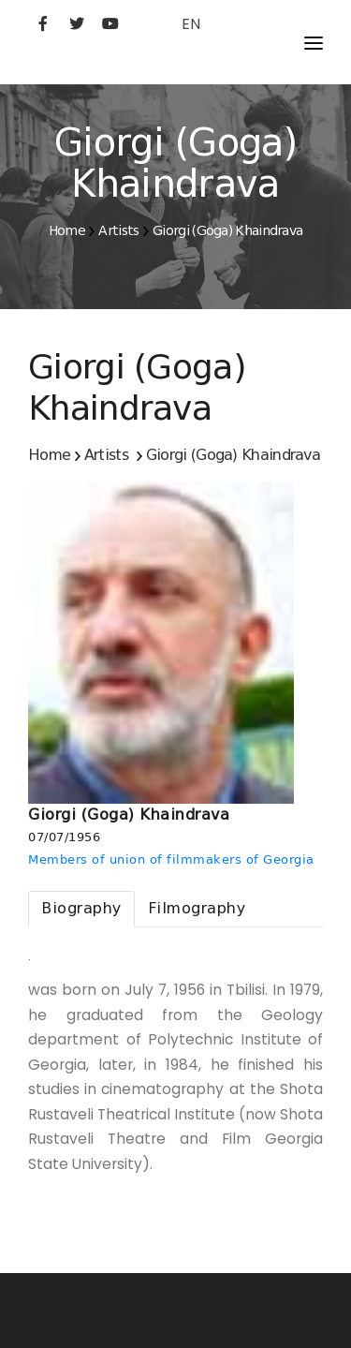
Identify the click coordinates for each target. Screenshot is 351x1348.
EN (191, 24)
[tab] (81, 909)
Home (67, 230)
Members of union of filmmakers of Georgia (171, 859)
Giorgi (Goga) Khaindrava (227, 230)
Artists (118, 230)
